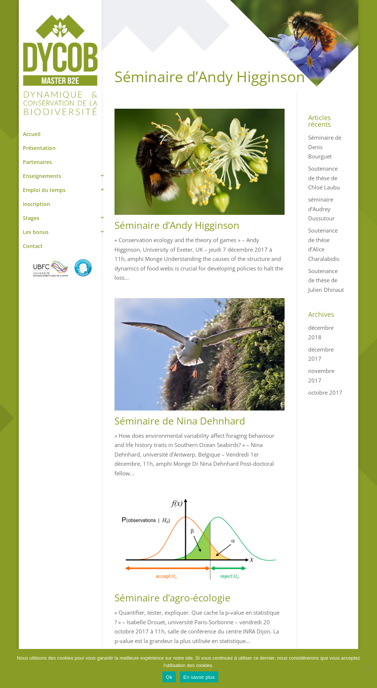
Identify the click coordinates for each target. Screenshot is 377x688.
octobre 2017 (325, 392)
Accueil (31, 133)
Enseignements (42, 175)
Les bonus (36, 231)
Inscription (36, 203)
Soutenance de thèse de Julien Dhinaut (326, 280)
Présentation (39, 147)
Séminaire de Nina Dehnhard (179, 420)
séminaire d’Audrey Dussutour (321, 209)
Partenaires (37, 161)
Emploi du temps (44, 189)
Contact (33, 245)
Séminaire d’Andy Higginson (176, 225)
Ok (169, 677)
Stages (31, 217)
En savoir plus (199, 677)
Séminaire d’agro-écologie (172, 597)
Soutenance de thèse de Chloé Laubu (324, 178)
